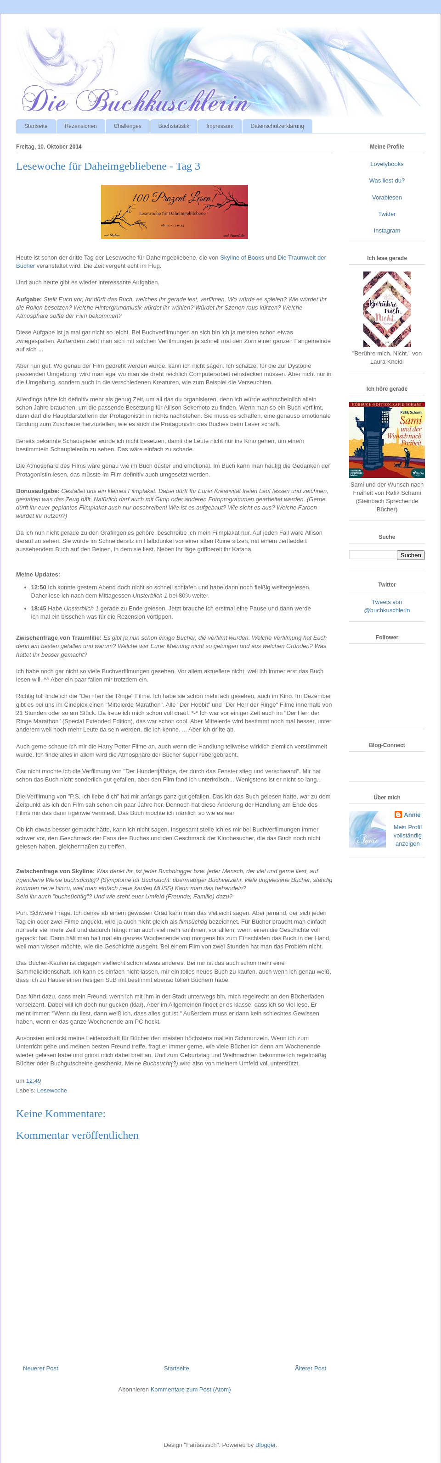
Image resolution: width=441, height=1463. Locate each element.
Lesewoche (52, 1090)
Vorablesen (387, 197)
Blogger (265, 1444)
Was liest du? (387, 180)
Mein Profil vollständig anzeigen (408, 835)
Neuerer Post (40, 1368)
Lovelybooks (386, 164)
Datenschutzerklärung (278, 126)
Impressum (219, 126)
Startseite (36, 126)
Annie (412, 814)
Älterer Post (310, 1368)
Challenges (127, 126)
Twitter (387, 214)
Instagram (387, 230)
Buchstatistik (173, 126)
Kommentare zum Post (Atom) (191, 1389)
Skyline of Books (242, 257)
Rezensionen (81, 126)
